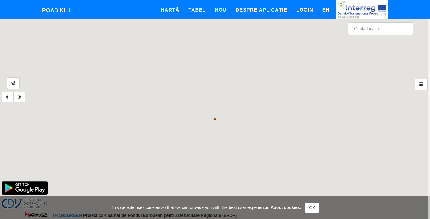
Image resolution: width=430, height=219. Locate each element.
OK (312, 207)
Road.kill (57, 10)
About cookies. (285, 207)
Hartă (170, 9)
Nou (221, 9)
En (326, 9)
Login (304, 9)
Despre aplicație (261, 9)
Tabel (197, 9)
